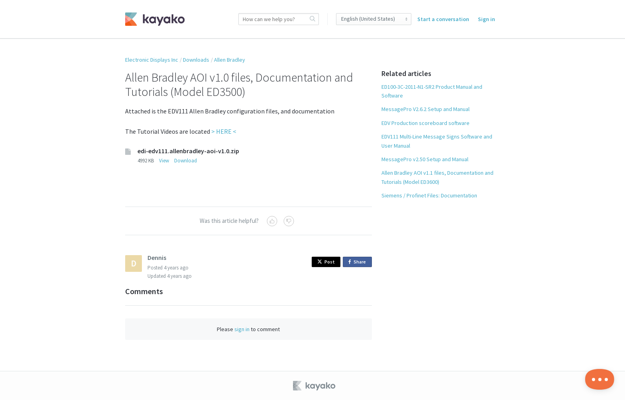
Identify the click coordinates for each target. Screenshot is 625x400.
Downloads (196, 59)
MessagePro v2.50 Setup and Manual (424, 159)
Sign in (486, 19)
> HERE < (223, 131)
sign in (242, 329)
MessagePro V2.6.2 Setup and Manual (425, 109)
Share (358, 262)
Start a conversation (443, 19)
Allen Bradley (229, 59)
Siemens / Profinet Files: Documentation (429, 195)
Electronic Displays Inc (151, 59)
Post (326, 262)
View (164, 160)
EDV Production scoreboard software (425, 123)
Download (185, 160)
